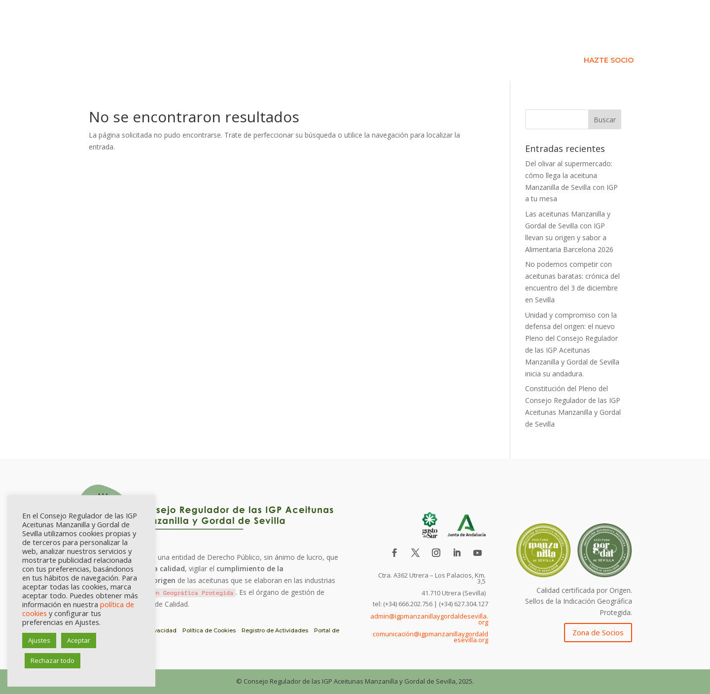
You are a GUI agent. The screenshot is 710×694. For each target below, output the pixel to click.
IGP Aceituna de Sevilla (339, 46)
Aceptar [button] (78, 640)
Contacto (546, 61)
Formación (583, 46)
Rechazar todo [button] (52, 660)
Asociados (527, 46)
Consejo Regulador (442, 46)
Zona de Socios (598, 632)
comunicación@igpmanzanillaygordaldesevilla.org (430, 636)
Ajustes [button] (39, 640)
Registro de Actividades (275, 630)
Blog (628, 46)
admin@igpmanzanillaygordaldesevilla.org (429, 619)
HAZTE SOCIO (609, 61)
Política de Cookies (209, 630)
